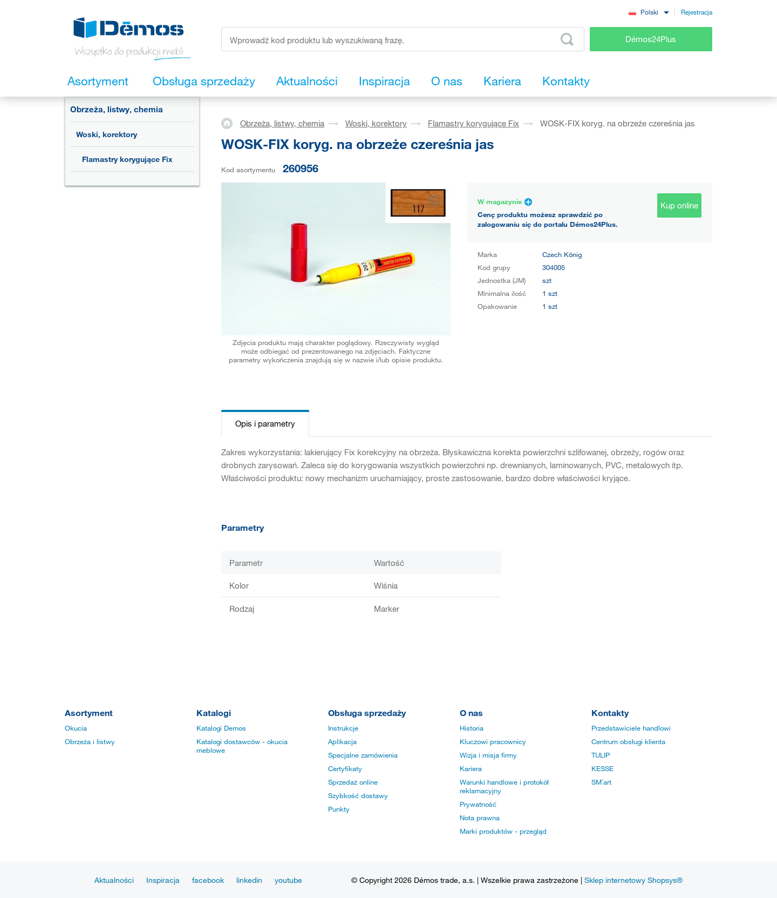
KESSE (602, 768)
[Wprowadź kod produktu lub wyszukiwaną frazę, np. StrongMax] (403, 39)
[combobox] (648, 11)
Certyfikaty (345, 768)
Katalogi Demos (221, 728)
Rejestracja (696, 12)
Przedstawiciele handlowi (631, 728)
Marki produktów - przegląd (503, 831)
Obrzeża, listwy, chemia (116, 109)
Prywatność (478, 804)
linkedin (249, 880)
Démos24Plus (650, 39)
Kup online (679, 205)
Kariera (471, 768)
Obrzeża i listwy (90, 741)
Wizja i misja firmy (488, 755)
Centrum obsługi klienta (628, 741)
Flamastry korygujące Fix (127, 159)
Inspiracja (163, 880)
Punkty (339, 809)
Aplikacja (342, 741)
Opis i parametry (265, 423)
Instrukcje (343, 728)
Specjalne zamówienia (363, 755)
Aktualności (114, 880)
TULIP (600, 755)
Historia (471, 728)
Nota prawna (480, 817)
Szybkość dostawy (358, 795)
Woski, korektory (106, 134)
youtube (288, 880)
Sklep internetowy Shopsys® (633, 880)
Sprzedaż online (353, 782)
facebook (208, 880)
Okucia (76, 728)
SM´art (601, 782)
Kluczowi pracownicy (493, 741)
